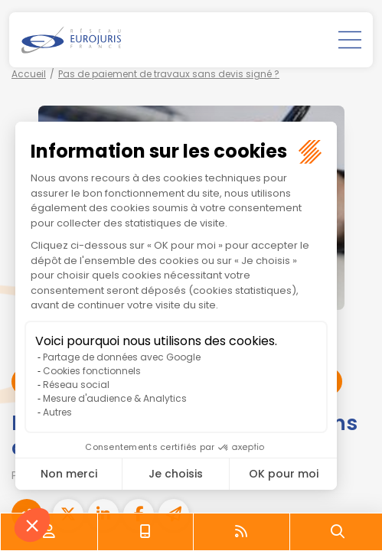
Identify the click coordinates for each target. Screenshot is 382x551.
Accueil (28, 73)
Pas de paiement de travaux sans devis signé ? (168, 73)
